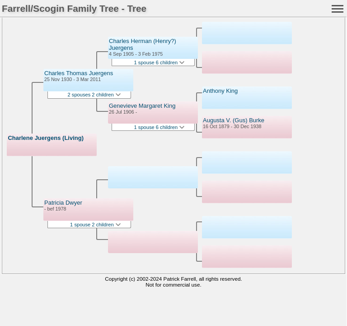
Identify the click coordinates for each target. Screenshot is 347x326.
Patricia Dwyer (63, 202)
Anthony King (220, 90)
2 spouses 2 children (94, 94)
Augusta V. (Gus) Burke (233, 120)
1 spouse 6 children (159, 62)
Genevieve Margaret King (142, 105)
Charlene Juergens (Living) (46, 137)
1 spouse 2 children (95, 224)
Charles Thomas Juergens (78, 73)
